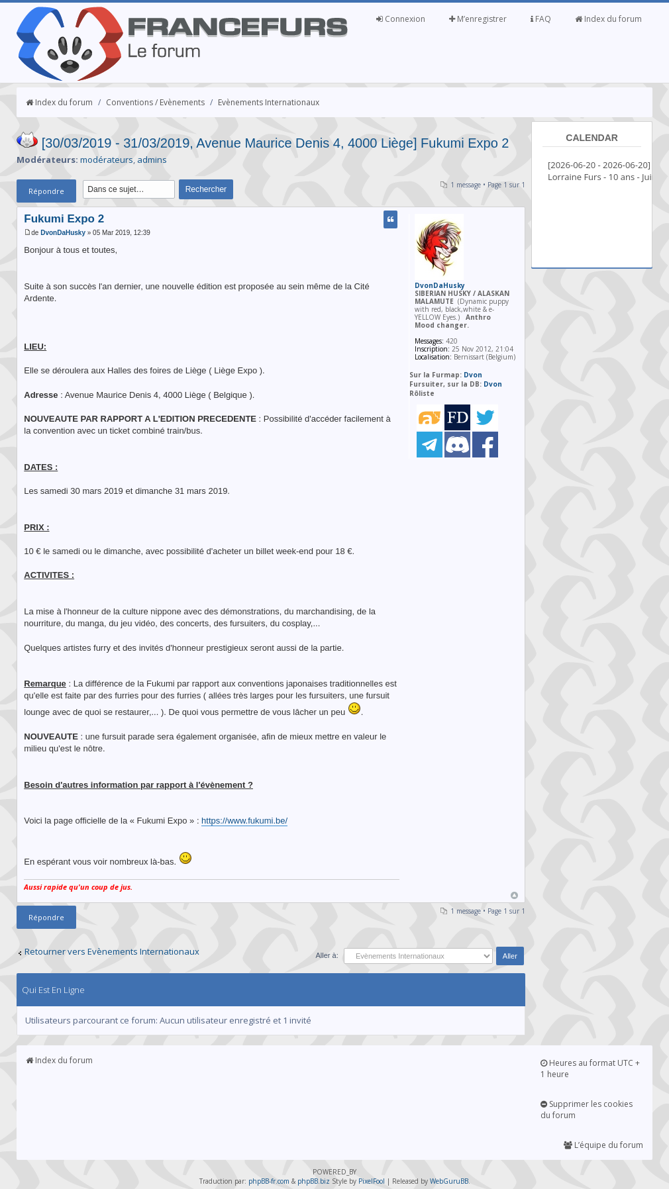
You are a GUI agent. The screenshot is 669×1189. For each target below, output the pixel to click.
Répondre (46, 191)
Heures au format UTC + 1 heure (590, 1068)
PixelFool (371, 1181)
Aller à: (326, 955)
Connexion (400, 18)
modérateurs (106, 160)
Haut (514, 895)
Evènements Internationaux (268, 102)
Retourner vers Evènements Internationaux (112, 951)
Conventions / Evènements (155, 102)
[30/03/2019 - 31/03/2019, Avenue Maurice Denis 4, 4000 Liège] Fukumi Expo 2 (275, 143)
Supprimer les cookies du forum (586, 1109)
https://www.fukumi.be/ (244, 821)
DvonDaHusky (62, 232)
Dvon (473, 374)
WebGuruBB (449, 1181)
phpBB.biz (313, 1181)
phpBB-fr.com (268, 1181)
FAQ (541, 18)
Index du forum (608, 18)
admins (152, 160)
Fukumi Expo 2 (64, 219)
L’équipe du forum (603, 1145)
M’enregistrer (478, 18)
